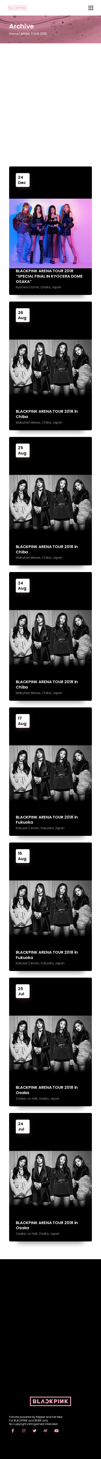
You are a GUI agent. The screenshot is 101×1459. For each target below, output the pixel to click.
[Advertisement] (50, 96)
